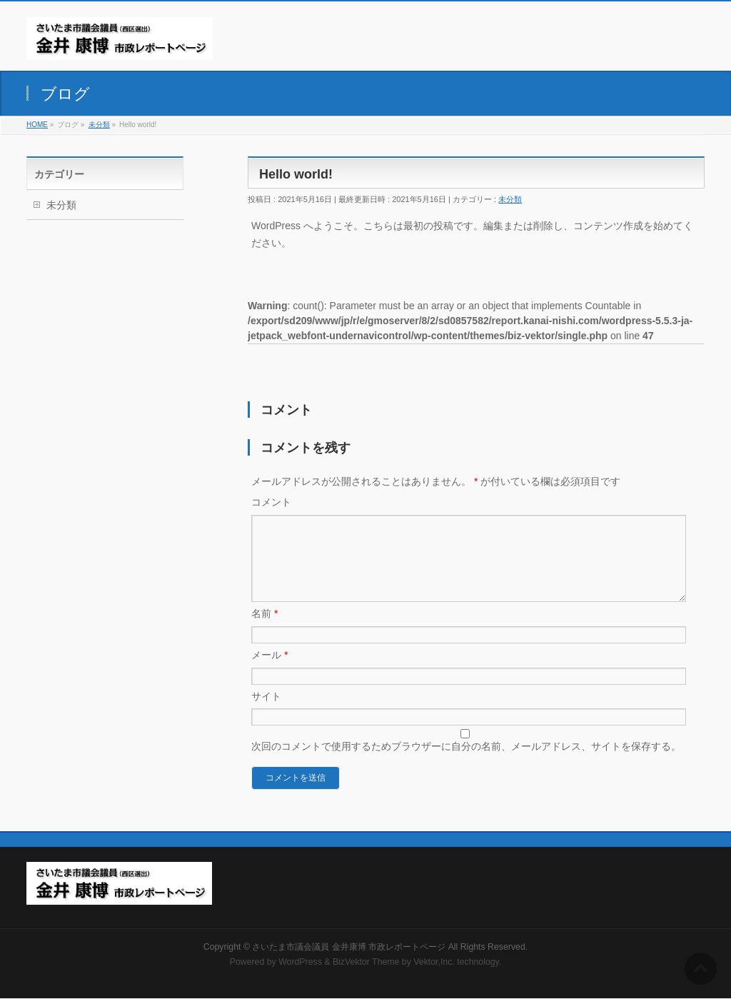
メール (269, 672)
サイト (266, 713)
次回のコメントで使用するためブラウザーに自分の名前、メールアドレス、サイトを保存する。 (466, 763)
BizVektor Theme (366, 963)
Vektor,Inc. (434, 963)
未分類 (510, 199)
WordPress (300, 963)
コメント (271, 502)
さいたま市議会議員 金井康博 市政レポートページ (348, 948)
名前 (264, 630)
